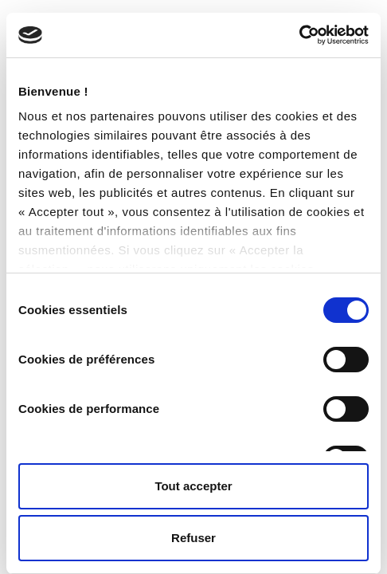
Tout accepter (193, 486)
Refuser (193, 538)
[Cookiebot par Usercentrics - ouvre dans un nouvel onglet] (299, 35)
